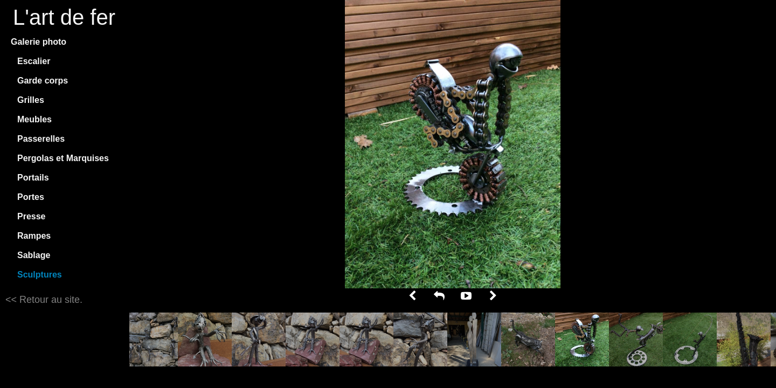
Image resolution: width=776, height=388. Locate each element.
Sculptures (39, 274)
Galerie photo (38, 41)
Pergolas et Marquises (63, 158)
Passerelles (41, 138)
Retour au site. (49, 299)
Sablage (33, 255)
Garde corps (42, 80)
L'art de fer (64, 17)
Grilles (30, 100)
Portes (30, 197)
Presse (31, 216)
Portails (33, 177)
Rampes (34, 235)
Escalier (33, 61)
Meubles (34, 119)
